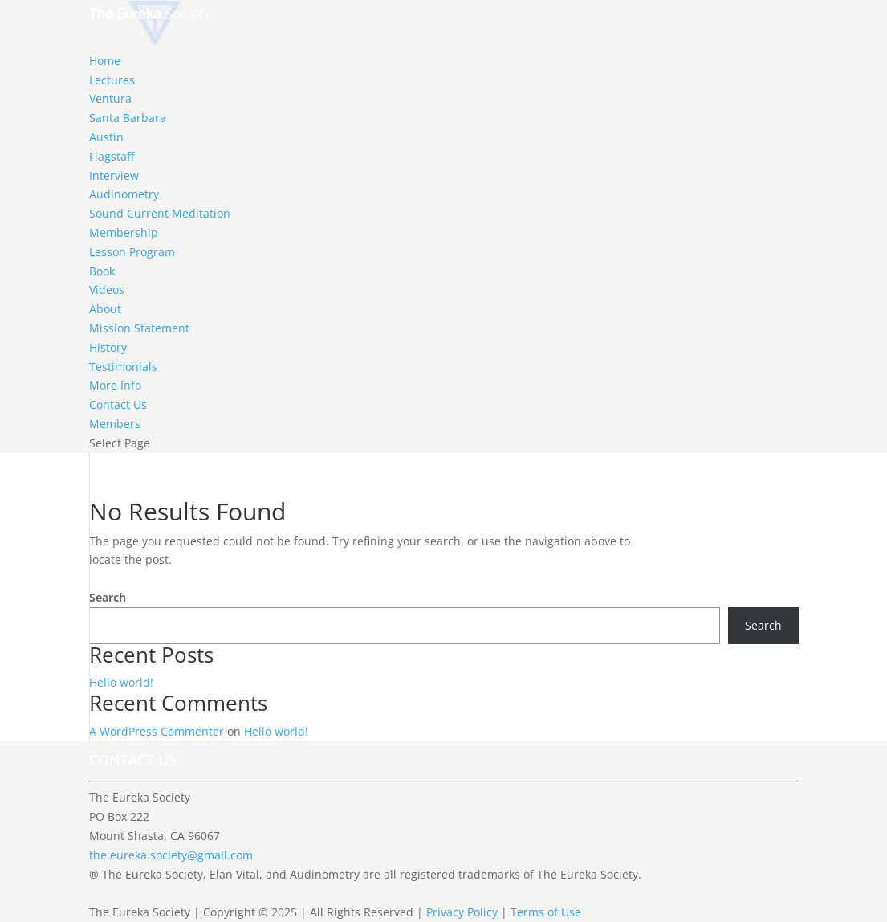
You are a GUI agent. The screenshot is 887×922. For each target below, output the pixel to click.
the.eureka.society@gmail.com (171, 855)
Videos (106, 289)
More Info (115, 385)
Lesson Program (132, 251)
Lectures (112, 80)
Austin (106, 137)
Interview (114, 175)
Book (102, 271)
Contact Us (118, 404)
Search (107, 597)
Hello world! (121, 682)
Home (104, 60)
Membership (123, 232)
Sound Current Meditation (159, 213)
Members (114, 423)
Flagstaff (111, 156)
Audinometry (124, 194)
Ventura (110, 98)
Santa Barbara (127, 117)
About (105, 308)
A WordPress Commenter (156, 731)
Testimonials (123, 366)
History (108, 347)
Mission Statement (139, 328)
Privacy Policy (462, 912)
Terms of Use (546, 912)
